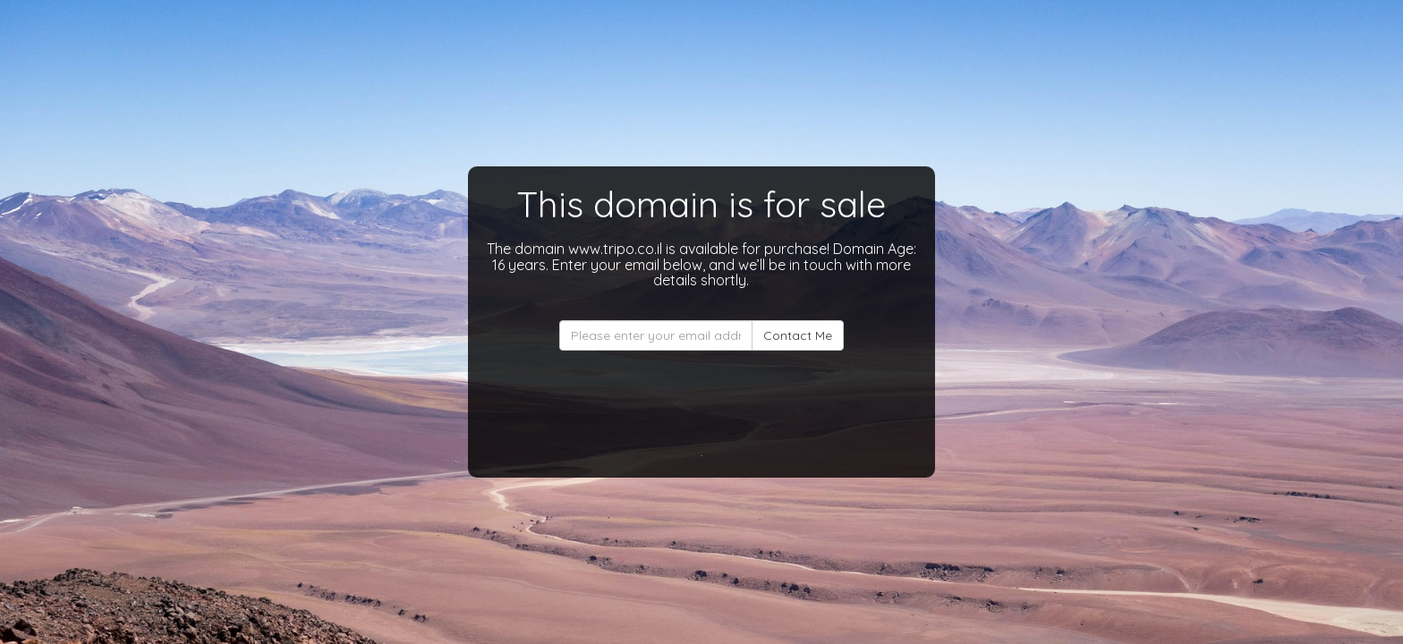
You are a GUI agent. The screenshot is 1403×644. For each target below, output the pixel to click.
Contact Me (797, 335)
